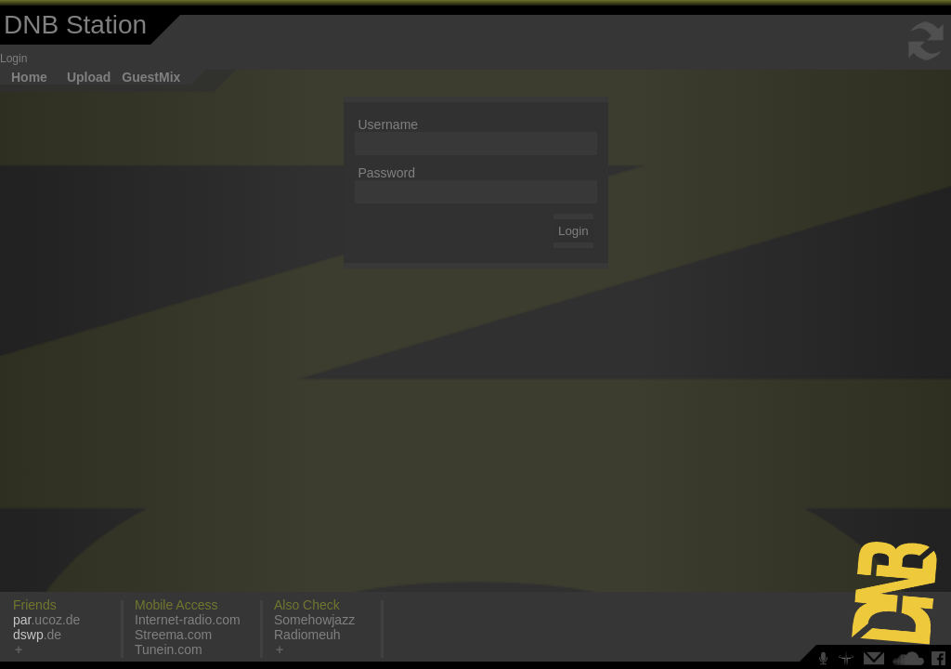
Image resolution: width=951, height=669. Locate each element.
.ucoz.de (46, 619)
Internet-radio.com (188, 619)
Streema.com (173, 634)
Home (29, 77)
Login (13, 58)
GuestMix (151, 77)
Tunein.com (168, 649)
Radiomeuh (307, 634)
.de (37, 634)
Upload (89, 77)
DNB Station (75, 24)
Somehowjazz (314, 619)
